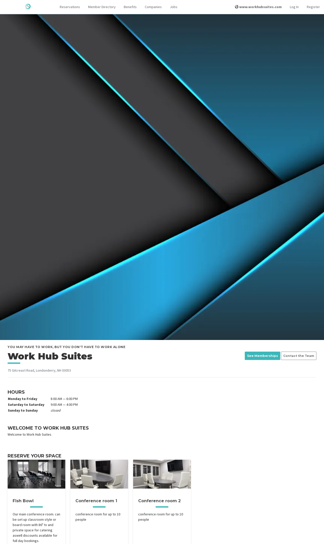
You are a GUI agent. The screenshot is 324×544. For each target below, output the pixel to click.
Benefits (130, 7)
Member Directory (102, 7)
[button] (70, 7)
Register (313, 7)
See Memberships (262, 356)
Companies (153, 7)
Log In (294, 7)
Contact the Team (298, 356)
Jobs (173, 7)
